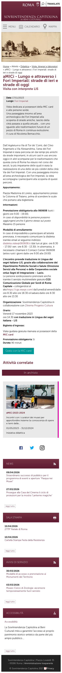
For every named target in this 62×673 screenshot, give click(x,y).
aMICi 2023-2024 (15, 412)
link (56, 434)
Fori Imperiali (21, 101)
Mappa (53, 26)
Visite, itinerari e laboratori (45, 66)
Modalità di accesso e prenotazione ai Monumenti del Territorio (26, 575)
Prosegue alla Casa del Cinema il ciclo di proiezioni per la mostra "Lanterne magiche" (29, 494)
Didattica (25, 66)
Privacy (50, 668)
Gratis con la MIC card (18, 350)
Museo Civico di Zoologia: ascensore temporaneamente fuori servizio (25, 589)
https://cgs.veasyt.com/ (20, 289)
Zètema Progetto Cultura (39, 305)
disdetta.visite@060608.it (17, 243)
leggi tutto (10, 506)
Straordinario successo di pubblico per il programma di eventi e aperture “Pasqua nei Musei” (29, 478)
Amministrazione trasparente (38, 663)
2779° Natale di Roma (16, 529)
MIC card (8, 334)
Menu (12, 26)
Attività (15, 66)
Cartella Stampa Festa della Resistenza (24, 540)
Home (6, 66)
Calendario (32, 26)
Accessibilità (11, 621)
